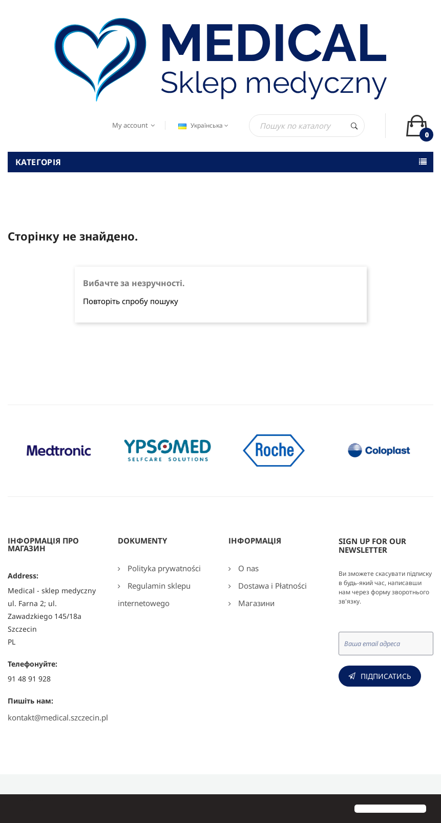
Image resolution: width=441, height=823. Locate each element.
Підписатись (386, 676)
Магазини (255, 603)
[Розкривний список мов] (202, 126)
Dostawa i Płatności (271, 585)
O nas (247, 568)
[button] (16, 809)
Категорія (38, 162)
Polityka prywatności (163, 568)
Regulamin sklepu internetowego (154, 594)
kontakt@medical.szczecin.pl (58, 717)
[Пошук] (306, 125)
